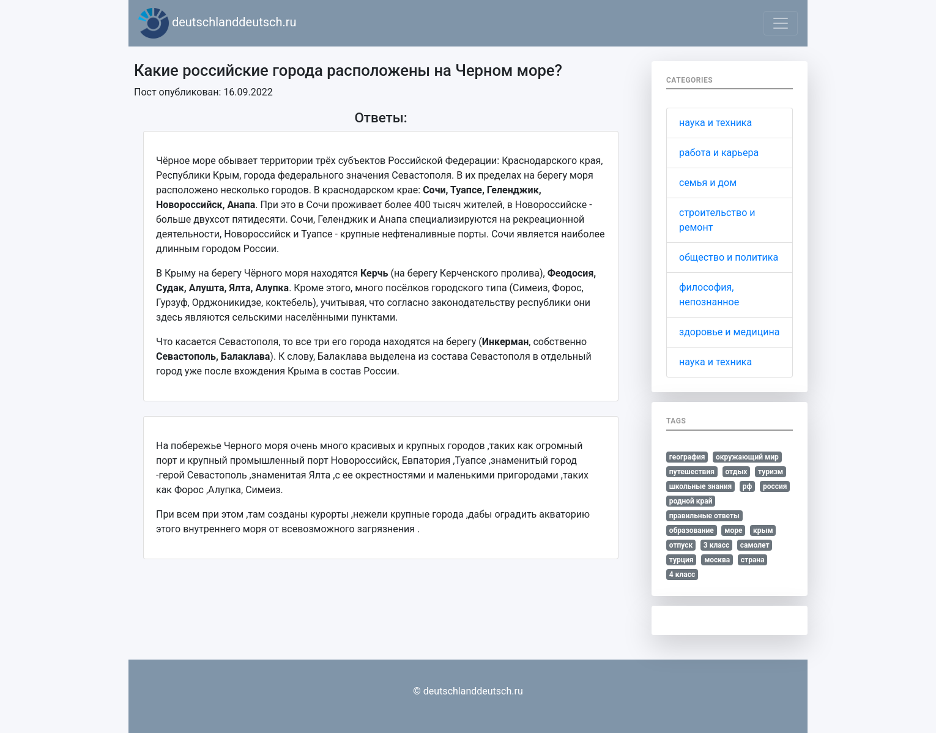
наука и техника (715, 122)
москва (717, 560)
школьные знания (700, 486)
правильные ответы (704, 516)
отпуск (681, 545)
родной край (691, 501)
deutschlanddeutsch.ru (217, 23)
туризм (770, 471)
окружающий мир (747, 457)
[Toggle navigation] (780, 23)
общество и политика (728, 257)
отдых (736, 471)
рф (747, 486)
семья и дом (708, 182)
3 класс (716, 545)
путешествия (692, 471)
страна (753, 560)
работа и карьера (719, 152)
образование (691, 530)
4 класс (682, 574)
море (733, 530)
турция (681, 560)
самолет (755, 545)
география (687, 457)
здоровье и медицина (729, 332)
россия (775, 486)
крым (763, 530)
